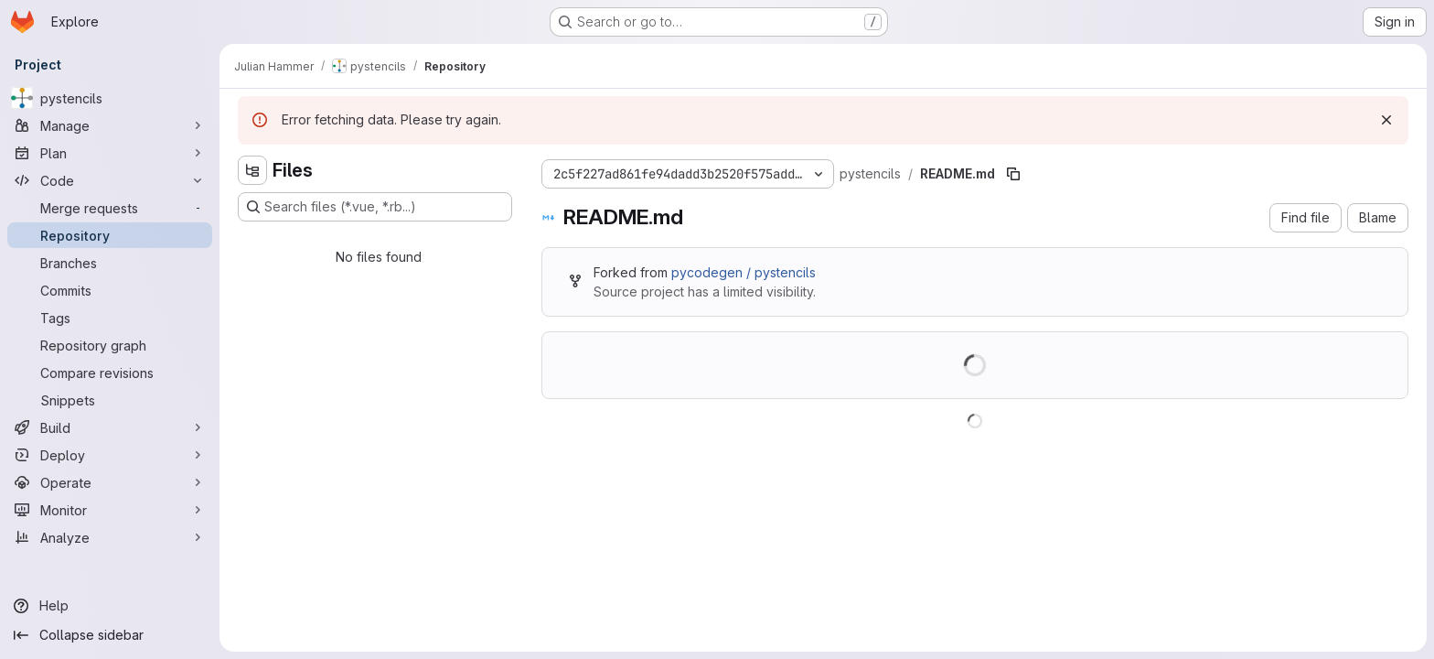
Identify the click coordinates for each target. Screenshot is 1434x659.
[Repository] (109, 235)
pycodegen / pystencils (743, 272)
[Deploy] (109, 455)
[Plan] (109, 153)
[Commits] (109, 290)
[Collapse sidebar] (109, 635)
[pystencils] (109, 98)
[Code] (109, 180)
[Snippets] (109, 400)
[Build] (109, 427)
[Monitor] (109, 510)
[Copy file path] (1013, 174)
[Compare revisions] (109, 372)
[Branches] (109, 262)
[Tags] (109, 317)
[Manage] (109, 125)
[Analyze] (109, 537)
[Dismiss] (1386, 120)
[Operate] (109, 482)
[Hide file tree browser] (252, 170)
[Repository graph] (109, 345)
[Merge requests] (109, 208)
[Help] (109, 606)
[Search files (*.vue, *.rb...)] (375, 206)
